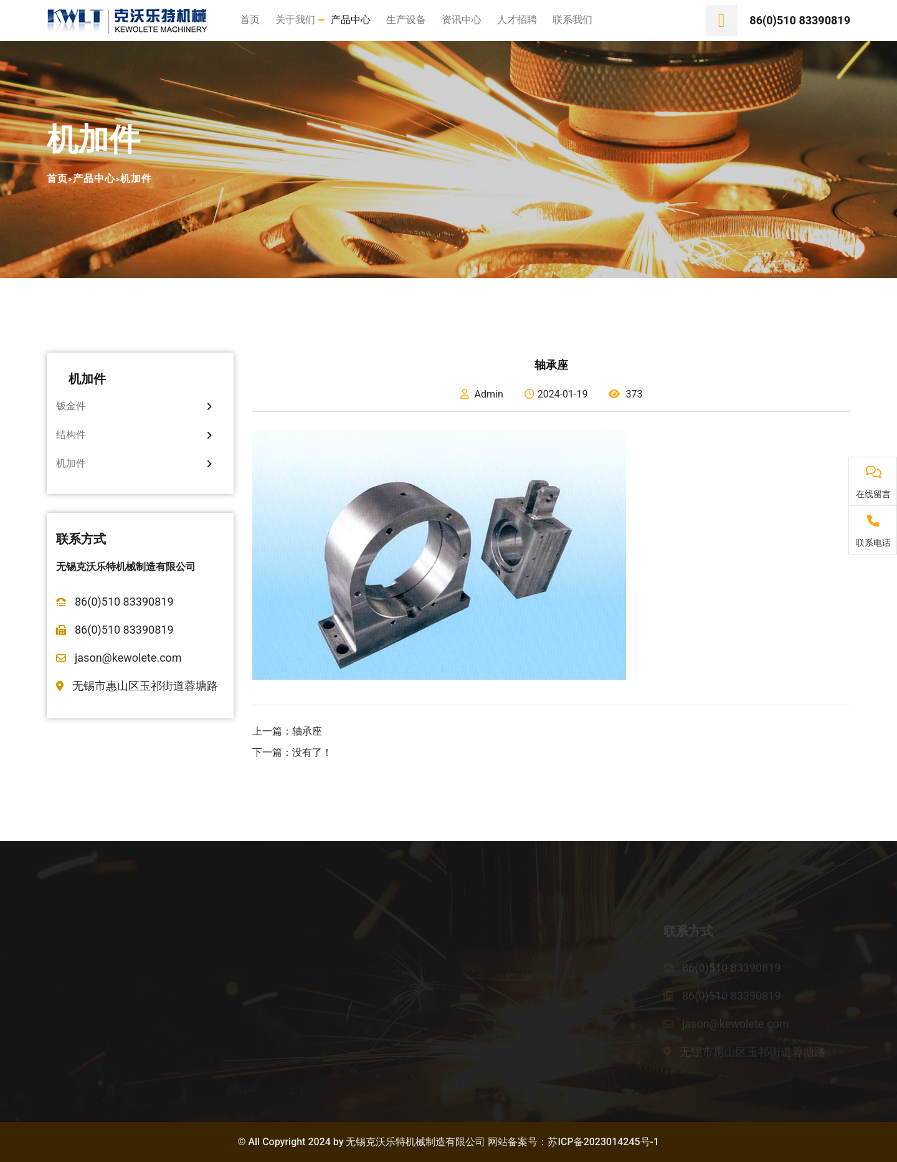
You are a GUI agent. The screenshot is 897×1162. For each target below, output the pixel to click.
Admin (481, 394)
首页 (250, 20)
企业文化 (67, 1013)
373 (625, 394)
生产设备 (406, 20)
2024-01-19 (556, 394)
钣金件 (134, 406)
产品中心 (351, 20)
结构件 (134, 435)
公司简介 (67, 965)
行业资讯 (478, 989)
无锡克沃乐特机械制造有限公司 (415, 1142)
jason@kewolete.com (128, 657)
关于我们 (295, 20)
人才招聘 (517, 20)
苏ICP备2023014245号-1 (603, 1142)
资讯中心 (462, 20)
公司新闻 (478, 965)
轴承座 (307, 731)
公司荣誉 (67, 989)
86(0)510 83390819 (799, 20)
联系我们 (572, 20)
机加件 (136, 178)
